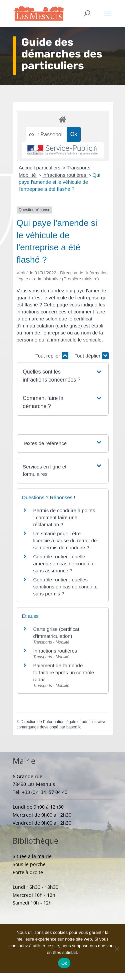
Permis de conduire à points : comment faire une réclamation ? (64, 517)
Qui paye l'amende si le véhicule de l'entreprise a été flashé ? (59, 182)
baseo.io (73, 727)
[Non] (116, 948)
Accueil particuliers (40, 167)
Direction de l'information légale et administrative (64, 721)
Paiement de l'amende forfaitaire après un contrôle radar (63, 672)
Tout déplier (92, 355)
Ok (64, 963)
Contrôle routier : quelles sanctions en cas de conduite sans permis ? (65, 586)
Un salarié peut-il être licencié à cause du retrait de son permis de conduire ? (65, 540)
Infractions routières (65, 175)
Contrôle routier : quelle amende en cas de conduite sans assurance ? (64, 563)
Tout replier (51, 355)
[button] (62, 376)
